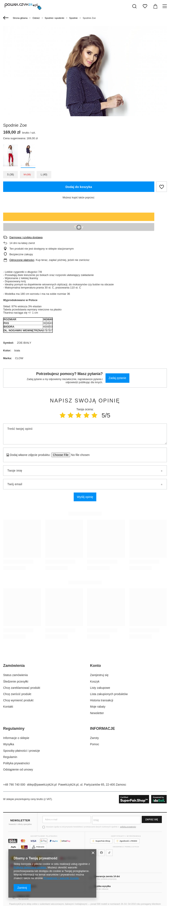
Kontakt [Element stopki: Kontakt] (8, 706)
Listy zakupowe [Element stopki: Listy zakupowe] (100, 687)
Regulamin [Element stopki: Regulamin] (10, 757)
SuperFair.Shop (101, 841)
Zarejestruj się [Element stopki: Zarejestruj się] (99, 675)
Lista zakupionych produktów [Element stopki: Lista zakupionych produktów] (109, 694)
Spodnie (73, 18)
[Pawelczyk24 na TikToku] (109, 852)
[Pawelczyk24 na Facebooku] (101, 852)
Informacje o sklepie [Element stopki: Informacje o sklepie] (16, 738)
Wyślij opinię (85, 497)
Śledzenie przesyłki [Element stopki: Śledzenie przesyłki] (15, 681)
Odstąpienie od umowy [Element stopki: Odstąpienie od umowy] (18, 769)
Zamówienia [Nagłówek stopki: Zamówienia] (14, 666)
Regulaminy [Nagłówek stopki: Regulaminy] (13, 728)
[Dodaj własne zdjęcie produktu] (79, 455)
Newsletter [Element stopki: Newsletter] (97, 713)
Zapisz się (152, 819)
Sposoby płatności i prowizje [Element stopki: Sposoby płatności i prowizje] (21, 750)
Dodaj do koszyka (79, 187)
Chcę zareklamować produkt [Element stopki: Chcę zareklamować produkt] (21, 687)
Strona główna (20, 18)
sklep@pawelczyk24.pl (42, 784)
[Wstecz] (6, 18)
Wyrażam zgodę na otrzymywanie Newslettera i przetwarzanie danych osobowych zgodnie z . (90, 827)
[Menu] (165, 6)
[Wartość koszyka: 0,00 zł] (155, 6)
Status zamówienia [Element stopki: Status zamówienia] (15, 675)
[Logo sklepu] (23, 6)
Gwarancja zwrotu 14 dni (107, 876)
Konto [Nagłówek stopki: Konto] (95, 666)
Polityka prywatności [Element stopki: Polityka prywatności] (16, 763)
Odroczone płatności (21, 260)
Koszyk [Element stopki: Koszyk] (94, 681)
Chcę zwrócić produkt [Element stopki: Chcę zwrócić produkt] (17, 694)
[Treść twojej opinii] (85, 434)
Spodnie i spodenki (54, 18)
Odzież (36, 18)
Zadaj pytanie (117, 378)
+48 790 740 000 (14, 784)
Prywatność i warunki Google (61, 878)
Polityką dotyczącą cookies (30, 867)
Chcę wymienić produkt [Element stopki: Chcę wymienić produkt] (18, 700)
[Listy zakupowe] (145, 6)
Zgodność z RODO (126, 841)
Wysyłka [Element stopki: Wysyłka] (8, 744)
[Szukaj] (134, 6)
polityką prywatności (128, 827)
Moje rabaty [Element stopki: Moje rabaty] (97, 706)
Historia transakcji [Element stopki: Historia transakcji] (101, 700)
